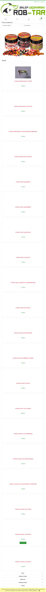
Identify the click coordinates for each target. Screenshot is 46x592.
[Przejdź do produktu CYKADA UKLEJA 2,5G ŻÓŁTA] (23, 554)
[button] (6, 19)
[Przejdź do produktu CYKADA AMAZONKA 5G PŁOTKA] (23, 99)
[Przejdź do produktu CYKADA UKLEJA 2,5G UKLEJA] (23, 501)
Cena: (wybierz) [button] (27, 25)
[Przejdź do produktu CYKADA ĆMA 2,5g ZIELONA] (23, 224)
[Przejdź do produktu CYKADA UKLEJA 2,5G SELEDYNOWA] (23, 451)
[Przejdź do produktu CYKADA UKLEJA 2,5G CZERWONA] (23, 426)
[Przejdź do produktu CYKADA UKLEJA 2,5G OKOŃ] (23, 527)
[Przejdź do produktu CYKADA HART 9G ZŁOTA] (23, 376)
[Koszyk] (40, 19)
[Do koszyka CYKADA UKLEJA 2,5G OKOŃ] (23, 543)
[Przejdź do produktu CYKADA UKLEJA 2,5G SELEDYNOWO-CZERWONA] (23, 476)
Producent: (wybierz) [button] (7, 25)
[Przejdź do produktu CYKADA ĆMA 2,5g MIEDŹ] (23, 174)
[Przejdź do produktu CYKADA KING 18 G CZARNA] (23, 401)
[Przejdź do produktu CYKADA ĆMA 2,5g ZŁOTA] (23, 250)
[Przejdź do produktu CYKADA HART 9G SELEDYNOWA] (23, 325)
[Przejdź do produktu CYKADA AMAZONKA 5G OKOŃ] (23, 72)
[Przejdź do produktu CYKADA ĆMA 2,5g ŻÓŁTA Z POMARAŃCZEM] (23, 275)
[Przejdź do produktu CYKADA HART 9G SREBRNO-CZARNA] (23, 350)
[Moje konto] (29, 19)
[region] (23, 43)
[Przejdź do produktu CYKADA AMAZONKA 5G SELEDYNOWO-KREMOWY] (23, 124)
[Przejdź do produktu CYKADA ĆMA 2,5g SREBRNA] (23, 199)
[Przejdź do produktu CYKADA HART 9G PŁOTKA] (23, 300)
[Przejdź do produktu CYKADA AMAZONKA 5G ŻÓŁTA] (23, 149)
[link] (23, 43)
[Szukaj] (17, 19)
